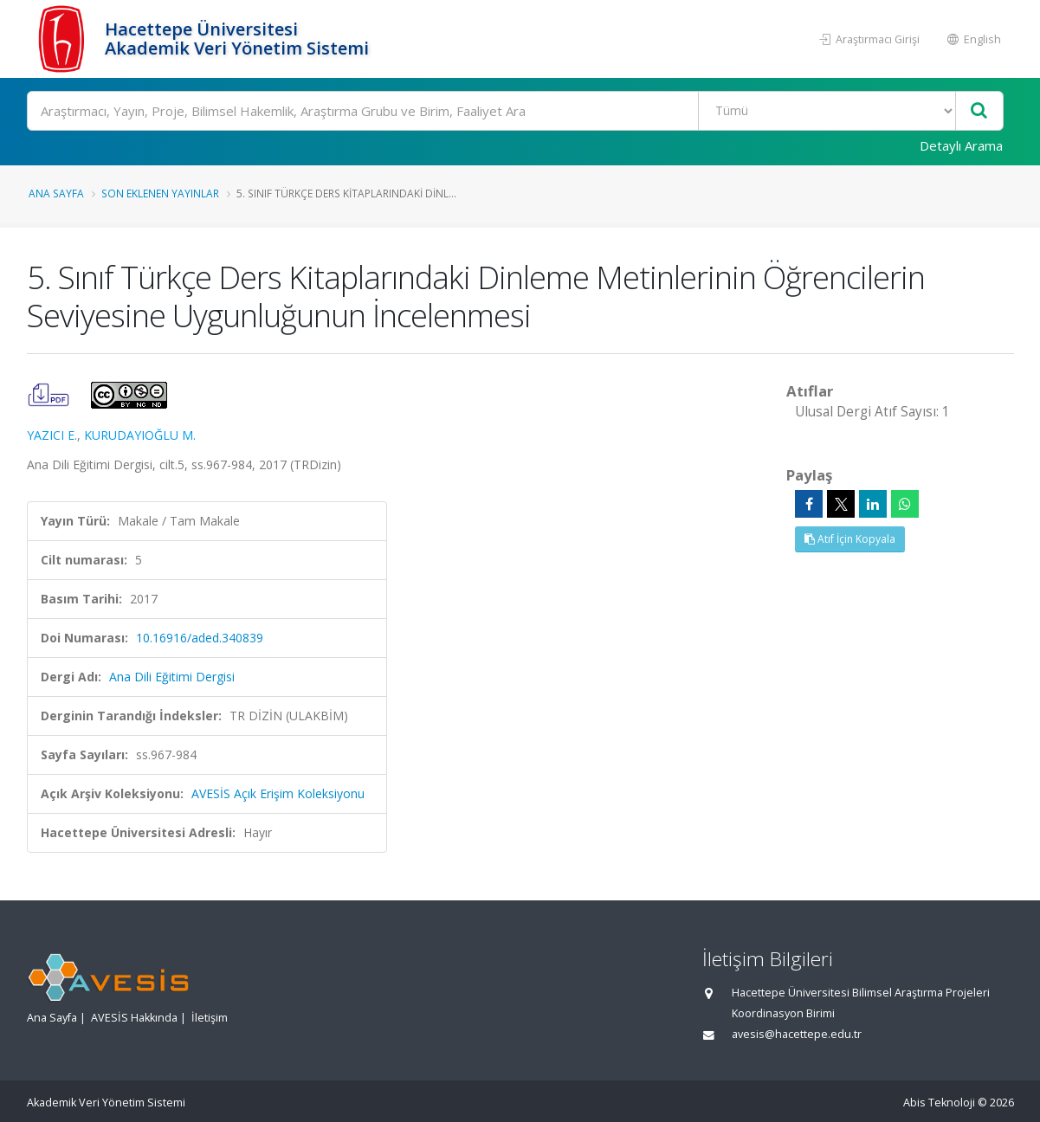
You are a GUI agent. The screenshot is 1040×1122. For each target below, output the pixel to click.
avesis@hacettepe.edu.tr (797, 1034)
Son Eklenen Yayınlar (160, 193)
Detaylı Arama (961, 145)
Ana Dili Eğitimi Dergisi (172, 676)
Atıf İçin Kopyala (849, 539)
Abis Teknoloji (939, 1102)
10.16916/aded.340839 (199, 637)
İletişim (209, 1017)
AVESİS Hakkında (134, 1017)
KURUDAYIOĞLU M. (140, 435)
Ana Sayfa (56, 193)
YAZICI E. (52, 435)
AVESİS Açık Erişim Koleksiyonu (278, 793)
